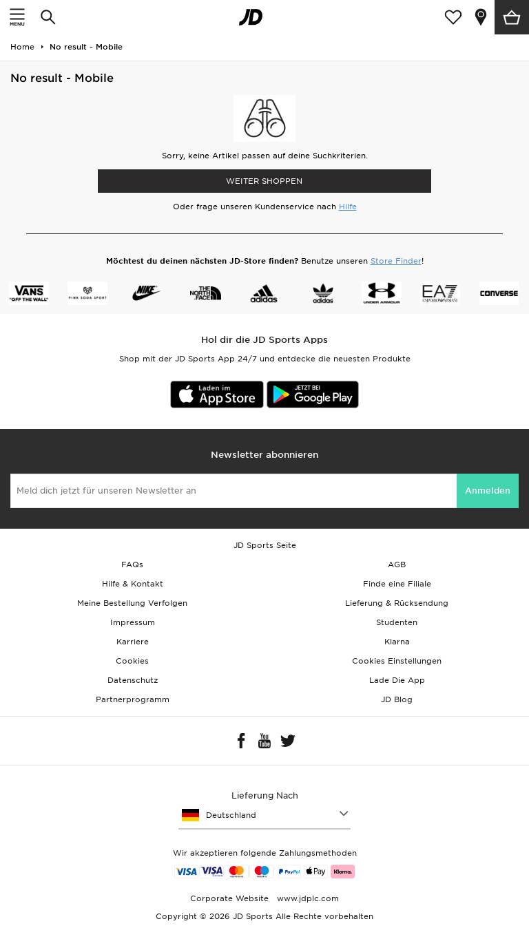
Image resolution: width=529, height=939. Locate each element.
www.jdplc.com (306, 898)
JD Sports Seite (265, 545)
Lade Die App (397, 680)
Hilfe (348, 206)
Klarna (397, 641)
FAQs (132, 564)
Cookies (132, 661)
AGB (397, 564)
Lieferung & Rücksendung (396, 603)
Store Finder (396, 261)
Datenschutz (132, 680)
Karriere (132, 641)
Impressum (132, 622)
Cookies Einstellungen (397, 661)
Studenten (396, 622)
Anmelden (487, 490)
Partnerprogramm (132, 699)
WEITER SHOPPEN (264, 181)
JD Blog (397, 699)
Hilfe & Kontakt (132, 584)
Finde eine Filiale (397, 584)
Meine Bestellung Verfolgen (132, 603)
